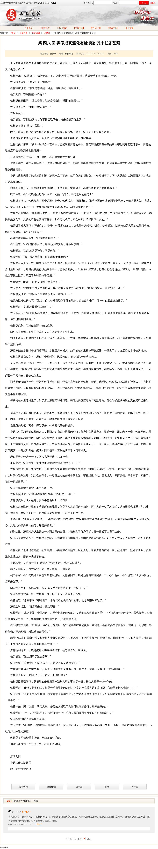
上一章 (79, 786)
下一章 (134, 786)
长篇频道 (24, 33)
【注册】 (153, 3)
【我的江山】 (113, 28)
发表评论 (23, 786)
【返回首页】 (129, 28)
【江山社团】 (96, 28)
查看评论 (51, 786)
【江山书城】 (28, 28)
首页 (13, 33)
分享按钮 (4, 847)
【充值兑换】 (79, 28)
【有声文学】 (45, 28)
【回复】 (38, 824)
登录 (35, 801)
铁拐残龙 (69, 54)
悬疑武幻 (36, 33)
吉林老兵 (25, 812)
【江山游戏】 (62, 28)
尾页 (89, 839)
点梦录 (47, 33)
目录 (107, 786)
